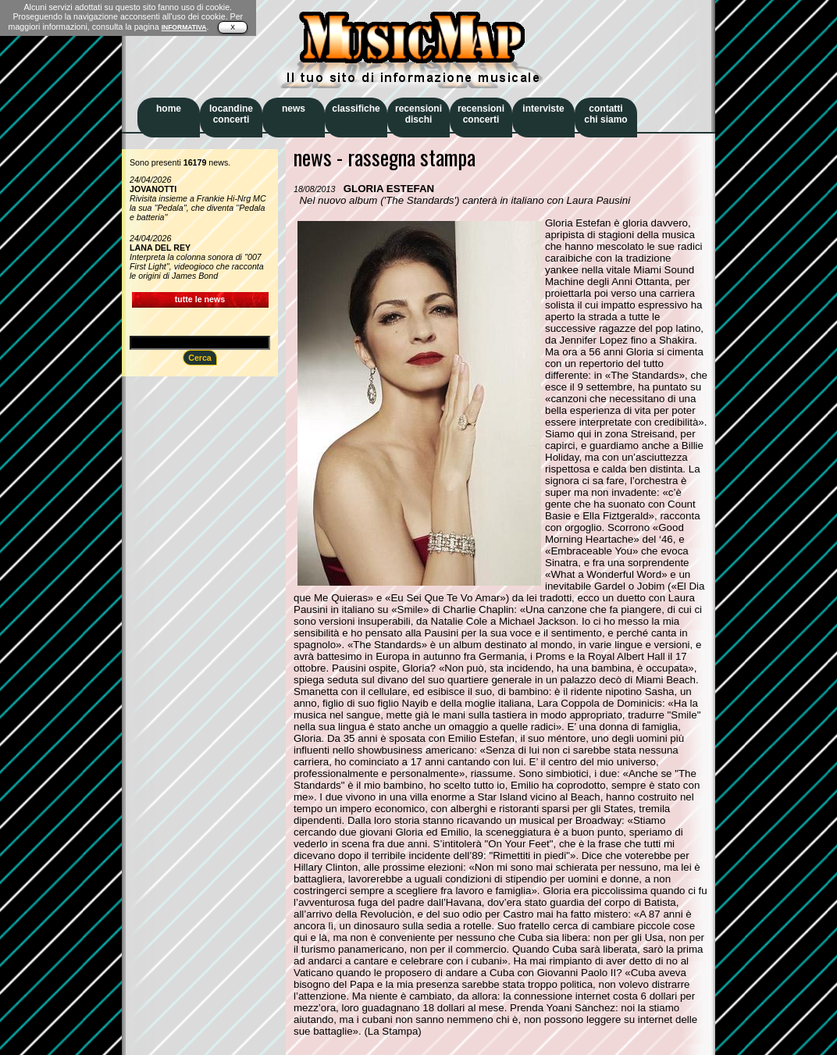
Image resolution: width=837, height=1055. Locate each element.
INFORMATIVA (184, 27)
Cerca (200, 357)
